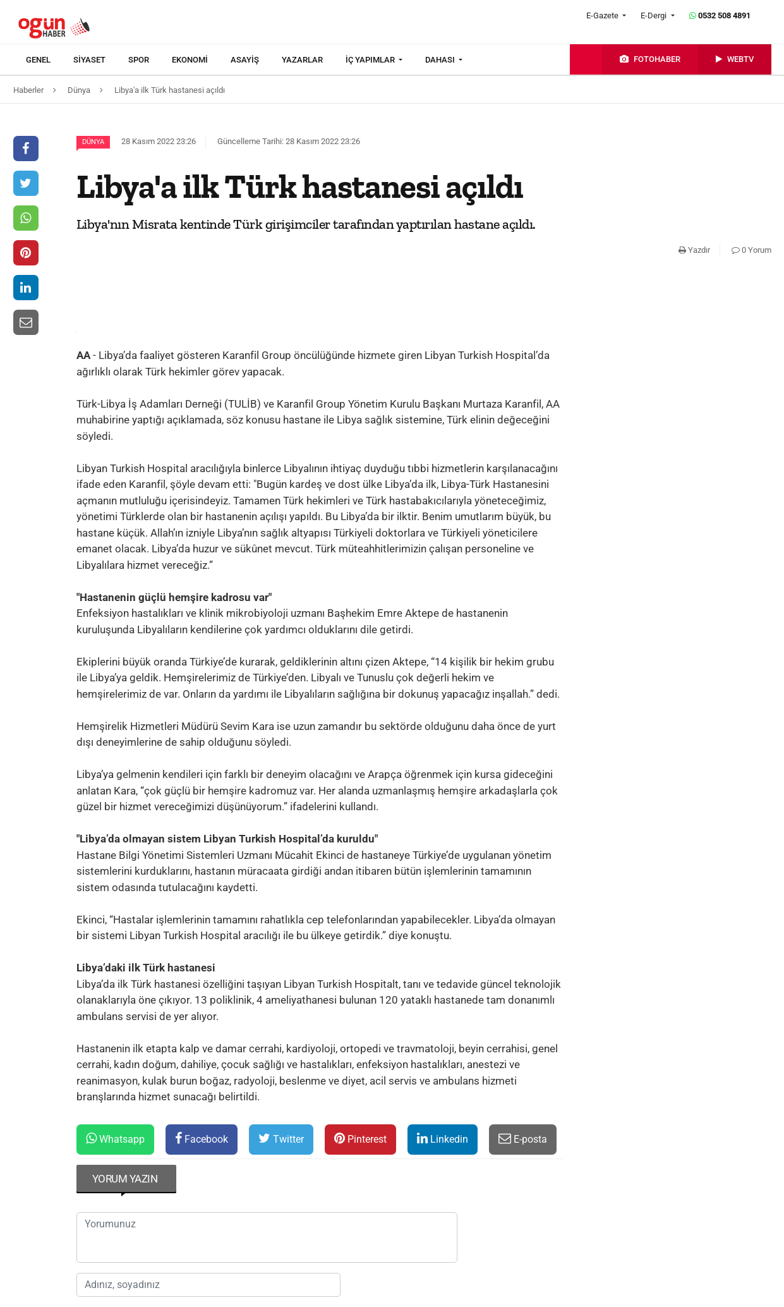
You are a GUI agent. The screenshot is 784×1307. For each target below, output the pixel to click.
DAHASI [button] (441, 59)
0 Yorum (751, 250)
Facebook (201, 1138)
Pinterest (360, 1138)
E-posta (522, 1138)
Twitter (281, 1138)
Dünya (93, 142)
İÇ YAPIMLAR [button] (371, 59)
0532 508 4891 (720, 15)
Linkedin (442, 1138)
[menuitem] (49, 60)
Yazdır (694, 250)
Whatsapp (115, 1138)
